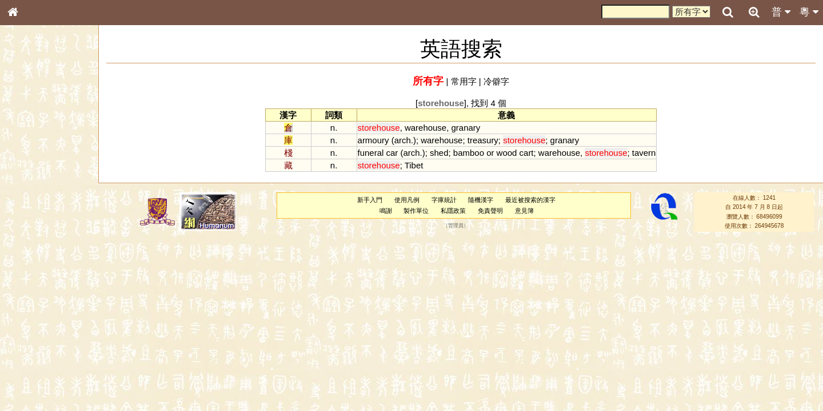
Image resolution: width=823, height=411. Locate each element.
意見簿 (524, 210)
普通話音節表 (34, 317)
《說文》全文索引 (41, 358)
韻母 (39, 306)
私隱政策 (453, 210)
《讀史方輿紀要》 (41, 369)
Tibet (414, 165)
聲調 (54, 306)
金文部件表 (31, 186)
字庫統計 (444, 199)
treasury (483, 140)
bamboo (468, 153)
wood (507, 153)
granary (466, 127)
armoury (373, 140)
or (490, 153)
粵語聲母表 (31, 238)
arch (402, 140)
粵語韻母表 (31, 249)
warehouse (425, 127)
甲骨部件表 (31, 175)
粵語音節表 (31, 227)
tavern (644, 153)
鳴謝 (385, 210)
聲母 (23, 306)
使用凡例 (407, 199)
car (392, 153)
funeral (371, 153)
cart (527, 153)
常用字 (464, 81)
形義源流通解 (34, 197)
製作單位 (416, 210)
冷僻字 (496, 81)
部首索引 (28, 153)
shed (439, 153)
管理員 (456, 226)
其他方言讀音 (34, 328)
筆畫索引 (28, 164)
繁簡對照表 (31, 391)
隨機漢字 (480, 199)
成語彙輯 (28, 380)
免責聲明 (490, 210)
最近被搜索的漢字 (530, 199)
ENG (50, 126)
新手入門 (369, 199)
